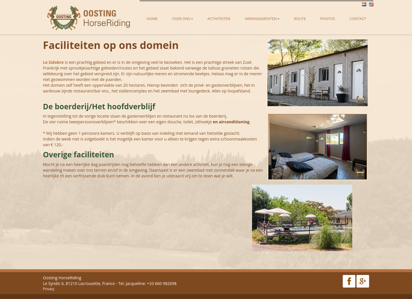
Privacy (48, 288)
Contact (357, 18)
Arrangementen (262, 18)
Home (152, 18)
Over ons (182, 18)
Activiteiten (219, 18)
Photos (327, 18)
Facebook (349, 281)
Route (300, 18)
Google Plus (362, 281)
